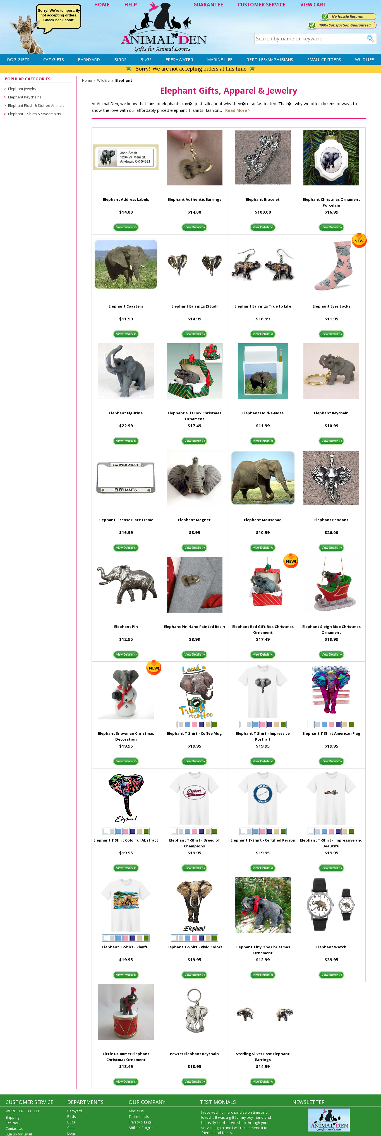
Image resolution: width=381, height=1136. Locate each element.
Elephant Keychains (25, 97)
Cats (70, 1127)
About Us (136, 1111)
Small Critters (324, 59)
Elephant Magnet (194, 519)
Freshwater (179, 59)
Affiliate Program (142, 1127)
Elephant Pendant (331, 519)
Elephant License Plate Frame (126, 519)
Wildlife (364, 59)
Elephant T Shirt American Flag (331, 733)
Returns (12, 1123)
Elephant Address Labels (126, 199)
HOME (101, 4)
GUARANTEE (208, 4)
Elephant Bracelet (263, 199)
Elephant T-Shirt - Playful (126, 946)
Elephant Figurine (126, 412)
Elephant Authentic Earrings (194, 199)
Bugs (146, 59)
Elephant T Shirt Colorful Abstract (126, 840)
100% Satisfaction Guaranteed (345, 25)
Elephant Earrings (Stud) (194, 306)
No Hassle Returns (347, 16)
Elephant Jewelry (22, 88)
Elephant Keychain (331, 412)
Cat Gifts (53, 59)
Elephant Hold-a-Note (263, 412)
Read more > (238, 110)
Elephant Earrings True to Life (262, 306)
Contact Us (14, 1128)
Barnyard (89, 59)
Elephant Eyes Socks (331, 306)
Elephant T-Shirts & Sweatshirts (34, 113)
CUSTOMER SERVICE (262, 4)
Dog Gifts (18, 59)
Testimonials (139, 1116)
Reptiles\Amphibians (269, 59)
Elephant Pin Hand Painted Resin (194, 626)
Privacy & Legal (140, 1122)
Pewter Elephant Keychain (194, 1053)
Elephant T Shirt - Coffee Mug (194, 733)
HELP (130, 4)
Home (87, 80)
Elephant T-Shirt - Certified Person (263, 840)
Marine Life (220, 59)
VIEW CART (313, 4)
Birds (120, 59)
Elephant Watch (331, 946)
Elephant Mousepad (263, 519)
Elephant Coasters (126, 306)
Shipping (12, 1117)
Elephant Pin (126, 626)
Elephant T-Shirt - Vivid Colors (194, 946)
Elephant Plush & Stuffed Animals (36, 105)
